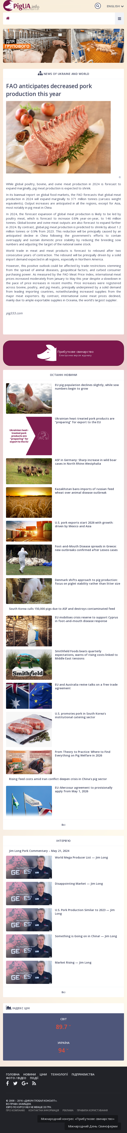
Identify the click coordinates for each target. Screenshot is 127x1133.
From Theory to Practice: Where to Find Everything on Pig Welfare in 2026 (82, 753)
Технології (59, 1074)
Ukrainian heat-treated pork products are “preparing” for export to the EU (84, 420)
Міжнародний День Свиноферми (93, 1126)
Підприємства (83, 1074)
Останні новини (63, 375)
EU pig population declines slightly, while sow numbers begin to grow (87, 386)
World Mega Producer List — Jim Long (81, 857)
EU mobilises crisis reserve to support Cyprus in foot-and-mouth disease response (86, 619)
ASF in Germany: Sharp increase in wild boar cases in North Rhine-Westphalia (86, 461)
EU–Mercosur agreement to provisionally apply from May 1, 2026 (84, 789)
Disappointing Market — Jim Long (79, 883)
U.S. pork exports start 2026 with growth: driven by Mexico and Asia (84, 524)
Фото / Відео (16, 1078)
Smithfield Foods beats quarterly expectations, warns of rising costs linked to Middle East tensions (86, 654)
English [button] (115, 6)
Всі (63, 825)
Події (34, 1078)
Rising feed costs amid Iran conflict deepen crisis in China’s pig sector (58, 779)
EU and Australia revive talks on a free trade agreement (86, 686)
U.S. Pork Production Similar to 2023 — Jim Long (85, 911)
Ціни (43, 1074)
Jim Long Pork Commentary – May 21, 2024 (39, 851)
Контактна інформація (44, 1110)
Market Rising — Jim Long (73, 962)
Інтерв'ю (63, 841)
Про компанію (15, 1110)
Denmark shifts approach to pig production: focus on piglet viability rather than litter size (87, 581)
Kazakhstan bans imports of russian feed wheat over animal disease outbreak (84, 490)
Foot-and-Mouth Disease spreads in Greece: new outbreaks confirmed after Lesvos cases (86, 548)
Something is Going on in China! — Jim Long (86, 936)
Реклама (68, 1110)
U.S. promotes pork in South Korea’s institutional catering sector (80, 715)
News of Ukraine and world (63, 73)
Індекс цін (18, 1007)
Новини (29, 1074)
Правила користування (92, 1110)
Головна (13, 1074)
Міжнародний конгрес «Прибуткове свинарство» (78, 1119)
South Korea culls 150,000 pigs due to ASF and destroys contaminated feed (62, 609)
